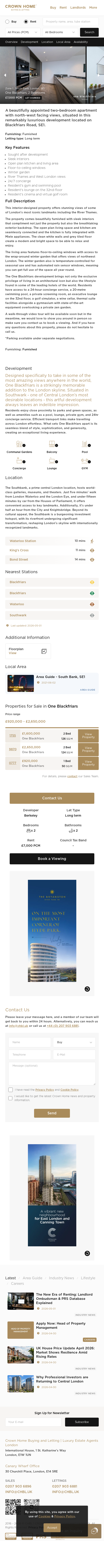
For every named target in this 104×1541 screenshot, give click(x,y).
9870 (12, 749)
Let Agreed (32, 98)
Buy (53, 7)
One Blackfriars (33, 738)
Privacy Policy (44, 1089)
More (93, 7)
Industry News (85, 1315)
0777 (12, 763)
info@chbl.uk (18, 1026)
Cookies (44, 1516)
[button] (53, 7)
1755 (12, 735)
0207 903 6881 (64, 1486)
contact (72, 776)
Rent (63, 7)
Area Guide (87, 690)
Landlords (78, 7)
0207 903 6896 (18, 1486)
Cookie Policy (69, 1089)
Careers (89, 1340)
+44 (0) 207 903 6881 (62, 1026)
